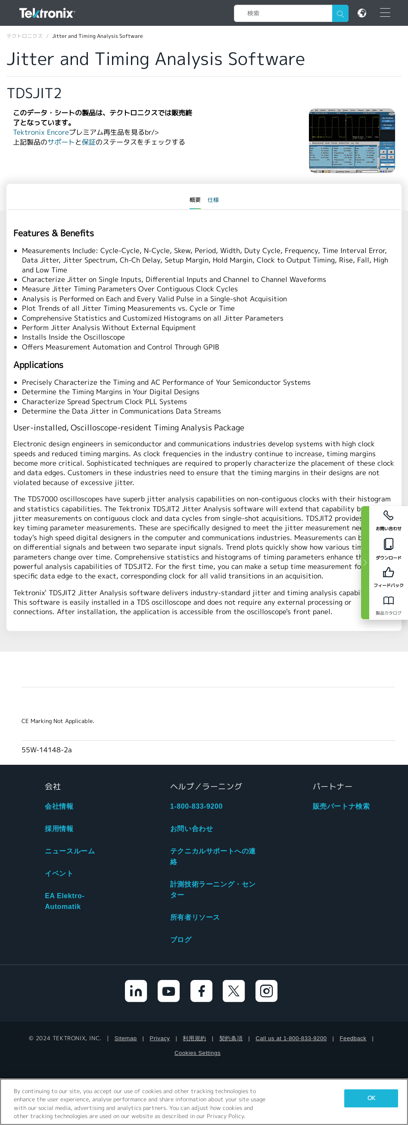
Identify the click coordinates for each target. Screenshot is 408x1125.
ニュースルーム (70, 851)
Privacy (160, 1038)
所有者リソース (195, 917)
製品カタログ (389, 613)
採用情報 (59, 828)
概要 (195, 200)
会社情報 (59, 806)
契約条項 (231, 1038)
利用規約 (194, 1038)
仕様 (213, 200)
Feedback (353, 1038)
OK (371, 1098)
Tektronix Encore (41, 132)
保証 (89, 142)
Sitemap (126, 1038)
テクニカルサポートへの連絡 (213, 856)
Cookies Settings (197, 1053)
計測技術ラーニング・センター (213, 890)
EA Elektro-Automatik (64, 901)
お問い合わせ (191, 828)
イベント (59, 873)
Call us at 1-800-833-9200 (291, 1038)
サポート (61, 142)
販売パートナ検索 (341, 806)
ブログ (181, 939)
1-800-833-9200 (196, 806)
